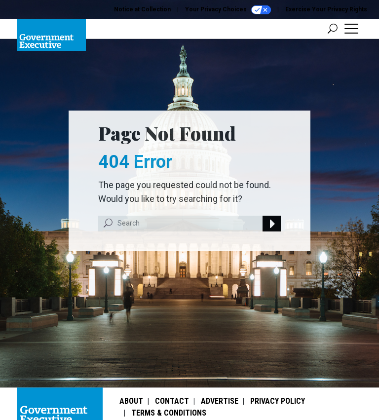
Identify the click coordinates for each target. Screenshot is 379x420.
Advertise (219, 401)
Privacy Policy (277, 401)
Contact (172, 401)
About (131, 401)
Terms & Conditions (168, 413)
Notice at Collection (142, 9)
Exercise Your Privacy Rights (326, 9)
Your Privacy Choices (228, 9)
